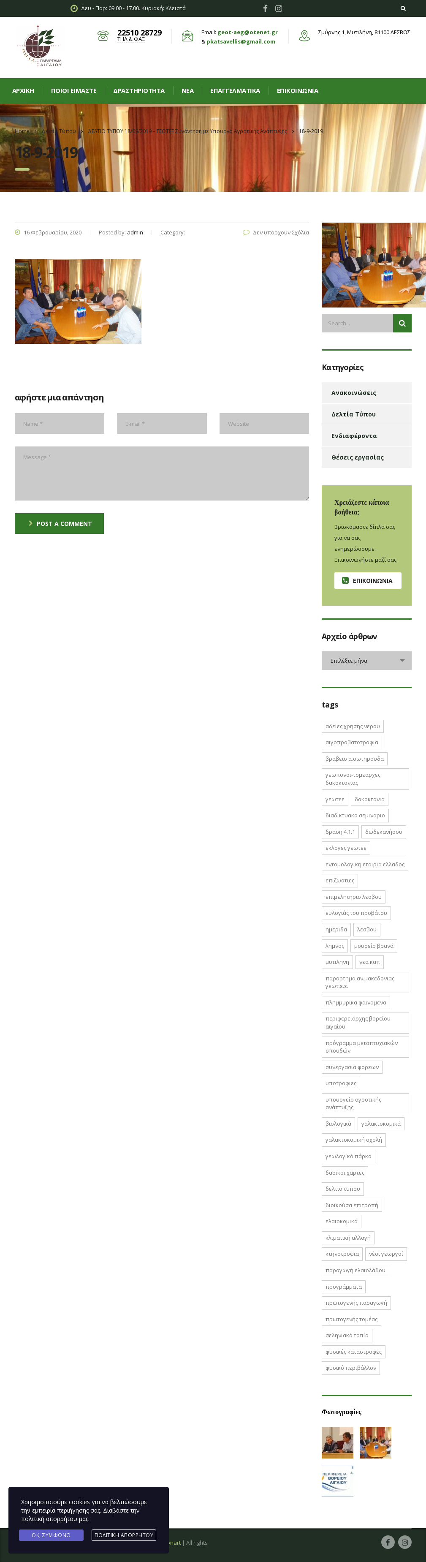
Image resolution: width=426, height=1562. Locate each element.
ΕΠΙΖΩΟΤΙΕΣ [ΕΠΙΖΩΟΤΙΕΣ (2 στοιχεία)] (340, 880)
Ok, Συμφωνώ (51, 1535)
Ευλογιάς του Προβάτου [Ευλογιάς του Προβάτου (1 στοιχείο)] (356, 913)
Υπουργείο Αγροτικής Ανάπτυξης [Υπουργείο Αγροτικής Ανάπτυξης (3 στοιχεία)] (353, 1103)
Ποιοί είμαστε (74, 90)
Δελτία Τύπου (353, 414)
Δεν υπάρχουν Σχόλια (276, 232)
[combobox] (367, 660)
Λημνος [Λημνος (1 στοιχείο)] (335, 946)
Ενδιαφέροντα (354, 436)
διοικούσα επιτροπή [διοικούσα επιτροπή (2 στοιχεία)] (352, 1205)
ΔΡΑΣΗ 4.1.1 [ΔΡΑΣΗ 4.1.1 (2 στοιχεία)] (340, 831)
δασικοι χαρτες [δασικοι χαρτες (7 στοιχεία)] (345, 1172)
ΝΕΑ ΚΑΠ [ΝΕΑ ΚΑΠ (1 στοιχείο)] (369, 962)
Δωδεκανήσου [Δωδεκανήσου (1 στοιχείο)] (383, 831)
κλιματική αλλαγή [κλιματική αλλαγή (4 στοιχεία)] (348, 1237)
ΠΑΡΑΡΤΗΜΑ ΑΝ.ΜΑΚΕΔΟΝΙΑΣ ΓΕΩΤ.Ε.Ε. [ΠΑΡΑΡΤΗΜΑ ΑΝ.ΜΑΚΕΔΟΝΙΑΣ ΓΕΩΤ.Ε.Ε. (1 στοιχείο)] (360, 982)
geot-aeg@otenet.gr (247, 32)
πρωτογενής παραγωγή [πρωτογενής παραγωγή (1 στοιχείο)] (356, 1302)
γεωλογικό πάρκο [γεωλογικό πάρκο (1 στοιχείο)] (349, 1156)
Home (22, 131)
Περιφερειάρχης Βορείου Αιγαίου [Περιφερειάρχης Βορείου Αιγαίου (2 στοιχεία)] (358, 1022)
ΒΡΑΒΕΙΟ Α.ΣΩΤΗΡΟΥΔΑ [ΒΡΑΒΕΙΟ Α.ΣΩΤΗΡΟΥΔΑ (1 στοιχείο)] (355, 758)
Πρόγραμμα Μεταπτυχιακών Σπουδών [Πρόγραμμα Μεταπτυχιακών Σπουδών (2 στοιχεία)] (362, 1047)
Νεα (188, 90)
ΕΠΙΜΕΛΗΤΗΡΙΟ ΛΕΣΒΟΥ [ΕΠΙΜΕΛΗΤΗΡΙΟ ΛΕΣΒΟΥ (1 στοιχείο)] (354, 897)
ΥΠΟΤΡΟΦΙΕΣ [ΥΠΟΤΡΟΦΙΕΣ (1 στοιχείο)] (341, 1083)
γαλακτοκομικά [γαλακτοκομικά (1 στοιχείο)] (381, 1123)
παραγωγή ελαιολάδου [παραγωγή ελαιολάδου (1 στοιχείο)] (355, 1270)
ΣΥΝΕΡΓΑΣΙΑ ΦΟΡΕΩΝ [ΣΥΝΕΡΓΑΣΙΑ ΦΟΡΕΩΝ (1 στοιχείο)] (352, 1067)
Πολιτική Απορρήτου (124, 1535)
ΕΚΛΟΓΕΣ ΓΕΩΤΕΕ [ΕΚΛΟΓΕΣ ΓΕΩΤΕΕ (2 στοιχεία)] (346, 848)
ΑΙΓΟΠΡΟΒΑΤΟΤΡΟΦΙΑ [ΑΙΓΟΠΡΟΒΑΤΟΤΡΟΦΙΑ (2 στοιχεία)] (352, 742)
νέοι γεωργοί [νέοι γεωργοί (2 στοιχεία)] (386, 1253)
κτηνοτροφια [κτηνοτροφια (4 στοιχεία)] (342, 1253)
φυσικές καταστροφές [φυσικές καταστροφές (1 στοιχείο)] (354, 1351)
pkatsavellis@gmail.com (240, 41)
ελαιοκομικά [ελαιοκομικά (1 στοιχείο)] (342, 1221)
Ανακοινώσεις (353, 393)
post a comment (60, 524)
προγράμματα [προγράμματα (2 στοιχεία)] (344, 1286)
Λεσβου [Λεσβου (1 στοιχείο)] (367, 929)
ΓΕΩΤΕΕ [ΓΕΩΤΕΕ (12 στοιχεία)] (335, 799)
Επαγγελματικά (235, 90)
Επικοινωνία (297, 90)
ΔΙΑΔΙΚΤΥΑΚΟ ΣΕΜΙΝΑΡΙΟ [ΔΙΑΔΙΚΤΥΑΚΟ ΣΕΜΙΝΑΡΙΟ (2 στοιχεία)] (355, 815)
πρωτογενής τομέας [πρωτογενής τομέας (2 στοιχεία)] (351, 1319)
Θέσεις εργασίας (357, 457)
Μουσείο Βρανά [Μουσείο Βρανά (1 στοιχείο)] (373, 946)
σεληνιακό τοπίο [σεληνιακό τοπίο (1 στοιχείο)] (347, 1335)
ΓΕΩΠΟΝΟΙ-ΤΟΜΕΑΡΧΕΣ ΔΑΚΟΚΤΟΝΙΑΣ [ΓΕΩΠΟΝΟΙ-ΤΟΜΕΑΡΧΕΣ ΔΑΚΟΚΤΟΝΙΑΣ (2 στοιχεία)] (353, 778)
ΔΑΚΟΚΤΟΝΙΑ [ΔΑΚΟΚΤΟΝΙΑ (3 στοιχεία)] (370, 799)
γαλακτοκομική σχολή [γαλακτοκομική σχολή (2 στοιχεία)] (354, 1139)
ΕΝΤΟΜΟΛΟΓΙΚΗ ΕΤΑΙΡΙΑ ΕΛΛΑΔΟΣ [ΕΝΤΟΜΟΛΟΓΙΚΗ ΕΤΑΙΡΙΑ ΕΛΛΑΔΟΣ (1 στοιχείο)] (365, 864)
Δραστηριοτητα (139, 90)
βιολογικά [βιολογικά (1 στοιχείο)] (338, 1123)
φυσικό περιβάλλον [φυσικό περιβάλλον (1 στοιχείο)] (351, 1368)
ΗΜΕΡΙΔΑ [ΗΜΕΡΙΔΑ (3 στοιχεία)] (336, 929)
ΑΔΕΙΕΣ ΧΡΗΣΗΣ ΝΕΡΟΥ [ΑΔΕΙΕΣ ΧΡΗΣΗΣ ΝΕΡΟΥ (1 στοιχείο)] (353, 726)
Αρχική (23, 90)
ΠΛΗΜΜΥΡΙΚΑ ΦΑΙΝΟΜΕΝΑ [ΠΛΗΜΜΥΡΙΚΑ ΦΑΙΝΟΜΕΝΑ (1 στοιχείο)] (356, 1002)
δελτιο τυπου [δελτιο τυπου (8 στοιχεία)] (343, 1188)
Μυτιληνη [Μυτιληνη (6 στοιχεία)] (337, 962)
